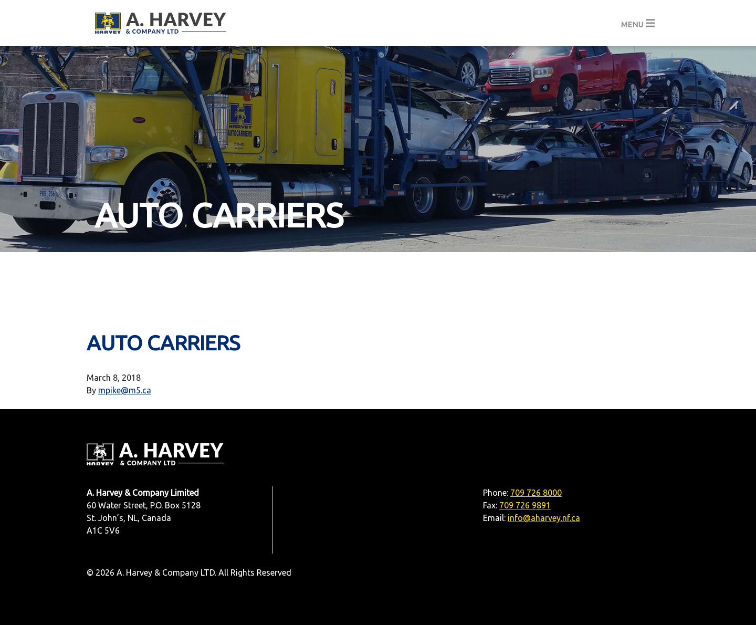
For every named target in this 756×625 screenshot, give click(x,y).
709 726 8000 (536, 492)
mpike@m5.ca (124, 390)
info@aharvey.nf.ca (544, 518)
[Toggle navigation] (638, 23)
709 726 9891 (525, 505)
